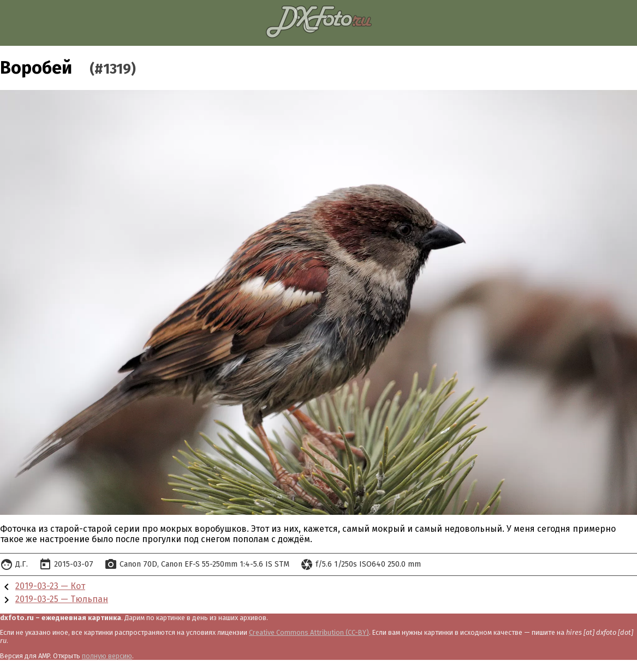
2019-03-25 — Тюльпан (61, 599)
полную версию (107, 656)
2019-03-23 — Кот (50, 586)
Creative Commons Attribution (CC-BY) (309, 632)
